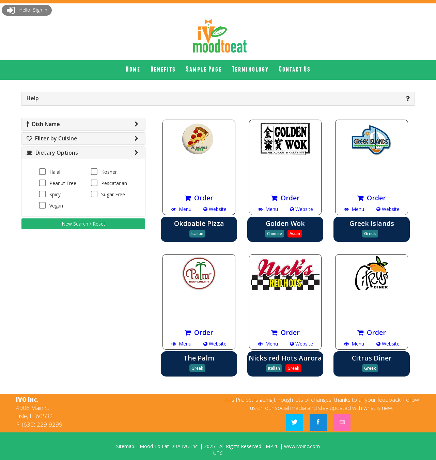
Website (215, 209)
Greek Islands (371, 223)
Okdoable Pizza (199, 223)
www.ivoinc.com (302, 446)
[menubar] (218, 69)
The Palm (199, 358)
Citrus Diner (372, 358)
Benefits (163, 69)
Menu (181, 209)
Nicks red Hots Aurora (285, 358)
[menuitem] (133, 69)
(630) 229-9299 (42, 424)
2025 (209, 446)
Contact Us (295, 69)
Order (199, 197)
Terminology (250, 69)
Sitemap (125, 446)
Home (133, 69)
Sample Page (204, 69)
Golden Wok (285, 223)
